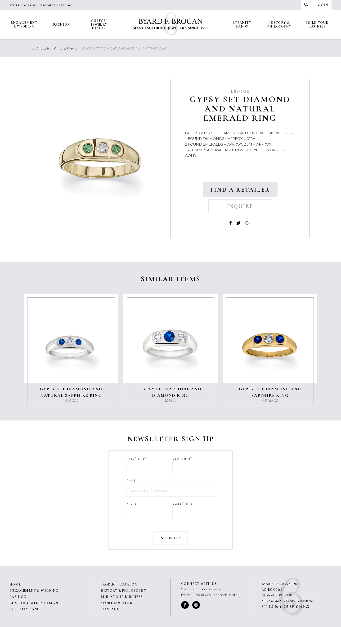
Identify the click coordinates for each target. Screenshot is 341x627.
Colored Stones (67, 48)
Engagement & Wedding (24, 24)
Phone (131, 503)
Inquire (240, 206)
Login (322, 5)
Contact (110, 609)
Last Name (182, 458)
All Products (42, 48)
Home (15, 584)
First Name (136, 458)
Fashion (61, 25)
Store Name (182, 503)
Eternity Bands (242, 24)
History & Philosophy (279, 24)
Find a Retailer (240, 189)
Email (131, 480)
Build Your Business (317, 24)
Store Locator (22, 5)
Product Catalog (56, 5)
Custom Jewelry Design (99, 24)
